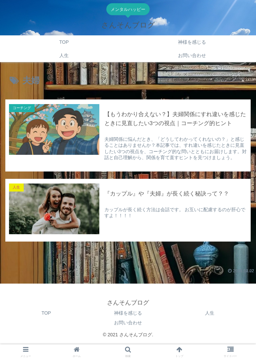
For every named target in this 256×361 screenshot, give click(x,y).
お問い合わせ (128, 322)
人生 (209, 313)
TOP (46, 313)
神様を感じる (128, 313)
